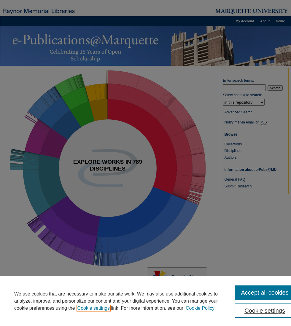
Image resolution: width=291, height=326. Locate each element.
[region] (145, 301)
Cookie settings (93, 308)
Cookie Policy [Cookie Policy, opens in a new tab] (200, 308)
